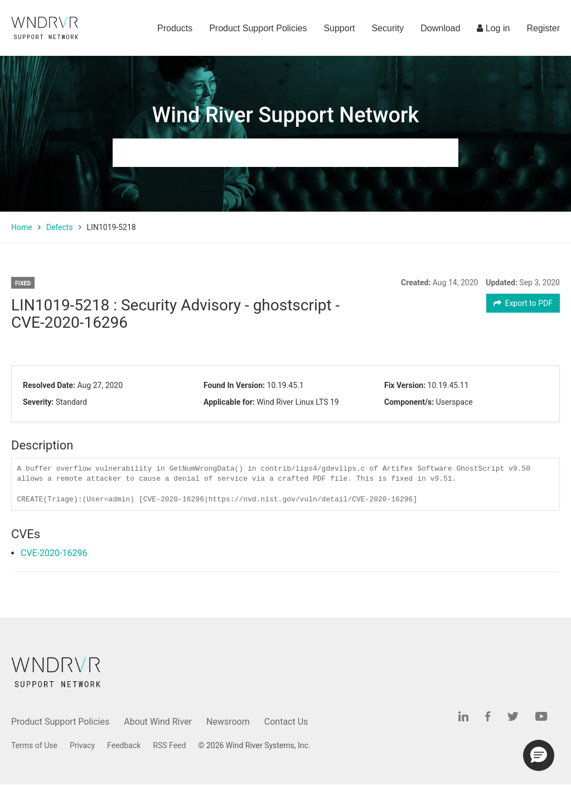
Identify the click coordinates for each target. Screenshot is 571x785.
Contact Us (286, 721)
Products (174, 28)
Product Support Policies (258, 28)
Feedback (124, 745)
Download (440, 28)
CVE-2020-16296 (54, 553)
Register (543, 28)
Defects (59, 227)
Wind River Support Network (285, 115)
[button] (538, 755)
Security (387, 28)
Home (21, 227)
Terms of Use (34, 745)
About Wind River (158, 721)
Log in (493, 28)
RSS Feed (169, 745)
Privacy (82, 745)
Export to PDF (523, 303)
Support (339, 28)
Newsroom (228, 721)
